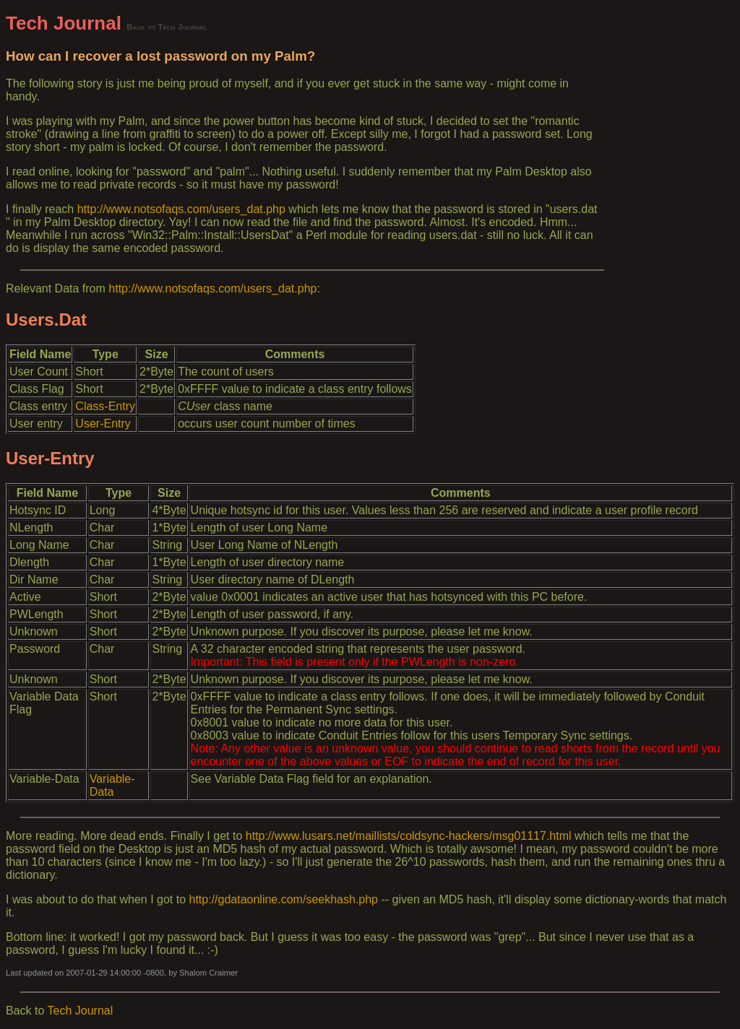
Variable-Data (112, 785)
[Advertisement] (669, 229)
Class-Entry (105, 406)
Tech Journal (63, 23)
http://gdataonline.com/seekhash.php (284, 899)
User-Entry (102, 423)
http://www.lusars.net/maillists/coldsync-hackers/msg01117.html (409, 836)
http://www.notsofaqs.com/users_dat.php (181, 209)
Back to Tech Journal (166, 26)
